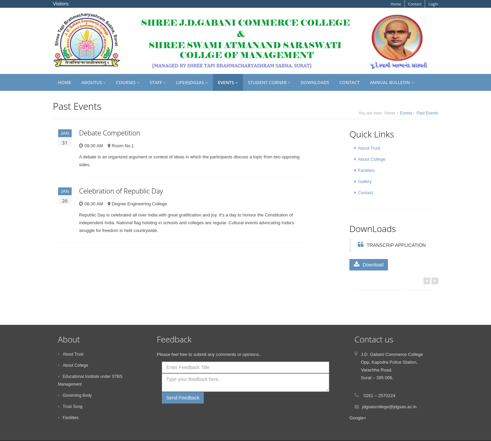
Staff (158, 82)
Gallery (363, 181)
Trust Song (70, 406)
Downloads (314, 82)
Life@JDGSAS (192, 82)
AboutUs (93, 82)
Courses (127, 82)
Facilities (364, 170)
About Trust (367, 148)
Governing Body (75, 395)
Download (369, 264)
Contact (415, 3)
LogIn (433, 3)
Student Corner (269, 82)
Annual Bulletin (392, 82)
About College (370, 159)
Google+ (357, 417)
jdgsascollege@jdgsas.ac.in (389, 406)
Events (228, 82)
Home (396, 3)
